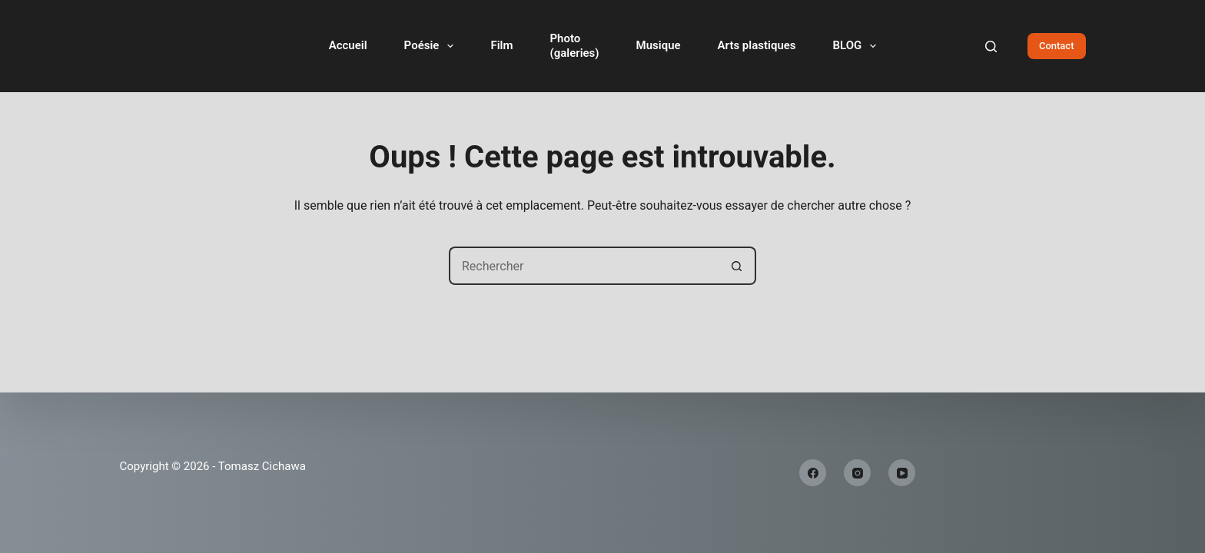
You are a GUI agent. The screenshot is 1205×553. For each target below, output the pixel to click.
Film (501, 45)
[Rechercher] (991, 46)
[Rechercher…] (583, 266)
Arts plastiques (757, 45)
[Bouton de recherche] (737, 266)
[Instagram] (857, 472)
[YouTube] (901, 472)
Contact (1056, 45)
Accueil (348, 45)
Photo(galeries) (574, 46)
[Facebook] (812, 472)
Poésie (432, 46)
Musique (658, 45)
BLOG (858, 46)
